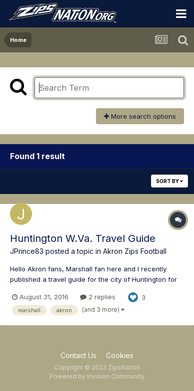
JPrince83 (27, 251)
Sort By (169, 181)
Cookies (120, 355)
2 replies (98, 297)
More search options (140, 116)
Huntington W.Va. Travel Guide (83, 238)
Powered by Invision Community (97, 376)
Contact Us (78, 355)
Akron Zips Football (134, 251)
